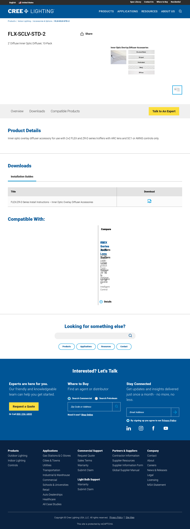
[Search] (180, 11)
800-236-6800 (24, 414)
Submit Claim (86, 470)
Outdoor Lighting (17, 455)
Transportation (51, 470)
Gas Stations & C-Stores (57, 455)
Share (86, 34)
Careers (151, 465)
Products (12, 21)
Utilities (47, 465)
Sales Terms (85, 460)
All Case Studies (52, 504)
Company (153, 450)
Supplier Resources (123, 460)
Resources (106, 346)
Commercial (50, 479)
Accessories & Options (42, 21)
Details (105, 301)
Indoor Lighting (24, 21)
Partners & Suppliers (124, 450)
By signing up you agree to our (153, 420)
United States (26, 2)
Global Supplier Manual (125, 470)
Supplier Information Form (127, 465)
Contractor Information (125, 455)
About (150, 460)
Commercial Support (90, 450)
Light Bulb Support (89, 479)
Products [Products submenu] (106, 11)
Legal (150, 475)
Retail (46, 489)
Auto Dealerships (52, 494)
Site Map (130, 517)
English (12, 2)
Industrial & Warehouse (56, 475)
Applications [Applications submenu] (127, 11)
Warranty (83, 465)
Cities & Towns (51, 460)
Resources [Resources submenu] (149, 11)
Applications (86, 346)
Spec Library (135, 2)
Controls (13, 465)
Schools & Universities (55, 484)
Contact (124, 346)
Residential (176, 2)
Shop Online (87, 414)
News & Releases (157, 470)
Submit (175, 412)
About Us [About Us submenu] (168, 11)
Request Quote (86, 455)
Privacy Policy (169, 420)
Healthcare (49, 499)
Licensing (152, 479)
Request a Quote (24, 406)
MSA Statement (156, 484)
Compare (102, 229)
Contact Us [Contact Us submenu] (149, 2)
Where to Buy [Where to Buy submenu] (162, 2)
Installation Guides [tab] (22, 176)
